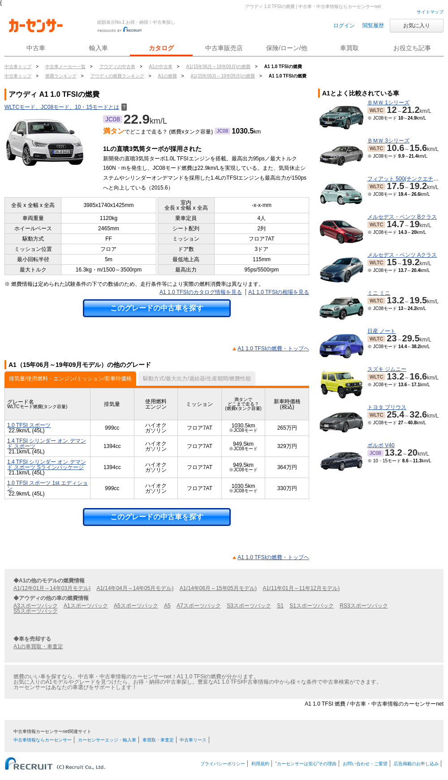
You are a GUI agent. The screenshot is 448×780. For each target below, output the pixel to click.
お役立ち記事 (412, 48)
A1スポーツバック (86, 605)
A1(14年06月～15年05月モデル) (218, 588)
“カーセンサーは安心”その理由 (306, 763)
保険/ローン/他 (286, 48)
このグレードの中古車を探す (156, 308)
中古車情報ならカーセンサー (42, 739)
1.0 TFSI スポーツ (29, 425)
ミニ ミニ (378, 293)
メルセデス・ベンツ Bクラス (402, 217)
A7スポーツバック (199, 605)
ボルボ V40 (381, 445)
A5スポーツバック (136, 605)
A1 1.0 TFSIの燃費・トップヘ (273, 348)
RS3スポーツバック (364, 605)
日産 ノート (381, 331)
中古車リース (193, 739)
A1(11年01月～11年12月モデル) (301, 588)
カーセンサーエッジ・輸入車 (107, 739)
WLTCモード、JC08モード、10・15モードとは (65, 107)
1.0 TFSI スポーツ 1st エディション (47, 485)
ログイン (344, 25)
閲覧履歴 (373, 25)
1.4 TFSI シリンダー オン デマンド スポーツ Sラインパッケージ (46, 464)
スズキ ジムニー (386, 369)
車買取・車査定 (158, 739)
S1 (280, 605)
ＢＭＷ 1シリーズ (388, 102)
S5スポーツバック (35, 611)
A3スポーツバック (35, 605)
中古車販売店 (224, 48)
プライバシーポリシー (222, 763)
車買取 (349, 48)
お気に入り (416, 25)
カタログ (161, 48)
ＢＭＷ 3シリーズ (388, 141)
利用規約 (260, 763)
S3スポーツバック (249, 605)
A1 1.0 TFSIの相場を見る (278, 292)
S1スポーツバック (311, 605)
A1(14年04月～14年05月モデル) (134, 588)
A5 (167, 605)
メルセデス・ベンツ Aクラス (402, 255)
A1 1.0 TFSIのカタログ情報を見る (200, 292)
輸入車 (98, 48)
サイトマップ (430, 11)
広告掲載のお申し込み (416, 763)
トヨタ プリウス (386, 407)
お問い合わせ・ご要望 (365, 763)
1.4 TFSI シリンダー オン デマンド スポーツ (46, 443)
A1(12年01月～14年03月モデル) (51, 588)
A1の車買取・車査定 (38, 646)
